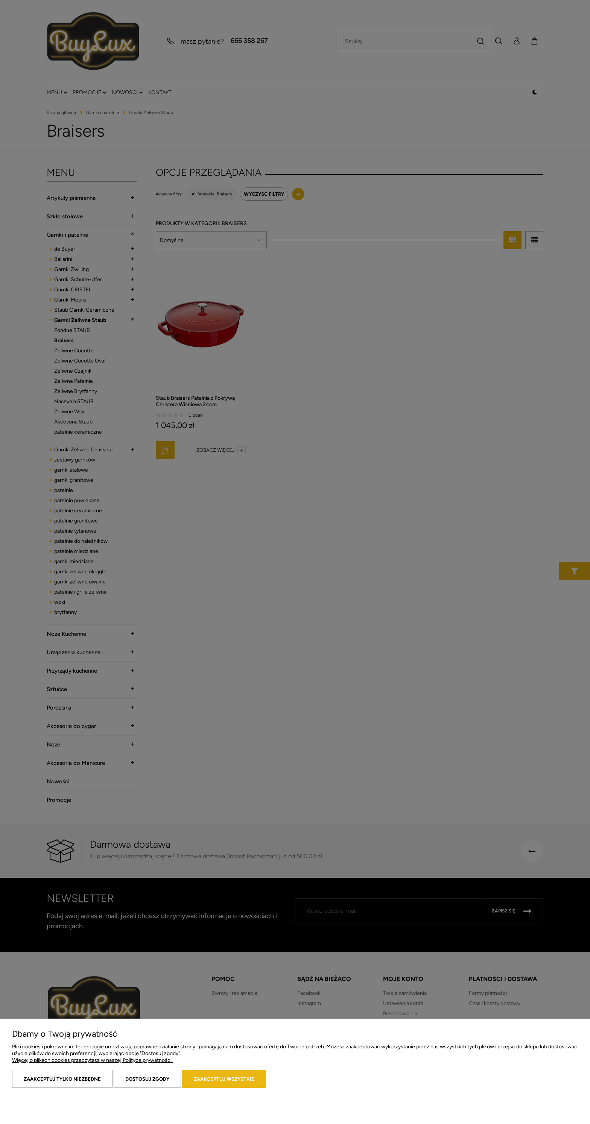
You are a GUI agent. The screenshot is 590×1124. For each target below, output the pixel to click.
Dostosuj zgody (147, 1079)
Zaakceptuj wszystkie (224, 1079)
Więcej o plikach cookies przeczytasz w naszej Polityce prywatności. (92, 1060)
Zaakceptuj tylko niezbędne (62, 1079)
